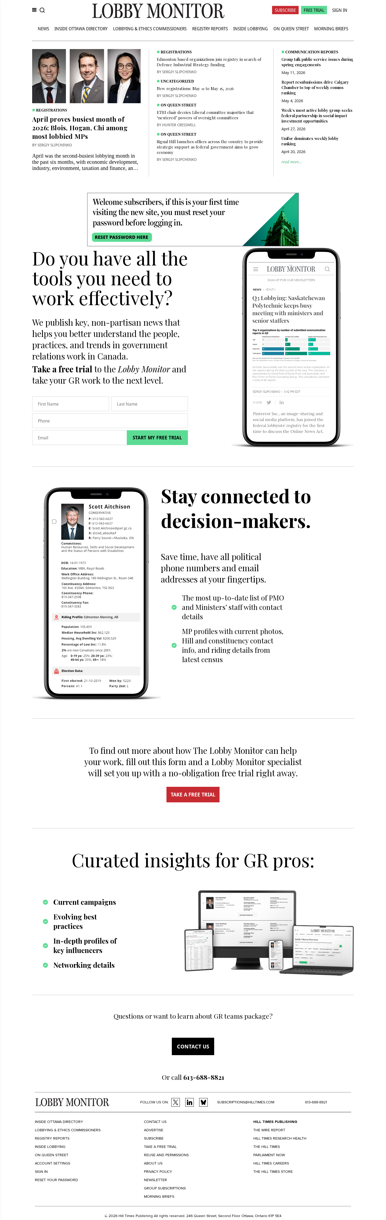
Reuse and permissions (166, 1155)
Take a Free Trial (160, 1146)
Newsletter (155, 1180)
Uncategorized (177, 81)
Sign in (41, 1171)
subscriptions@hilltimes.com (245, 1102)
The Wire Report (269, 1130)
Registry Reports (210, 28)
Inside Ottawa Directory (80, 28)
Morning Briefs (331, 28)
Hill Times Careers (271, 1163)
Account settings (52, 1163)
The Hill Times (266, 1146)
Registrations (51, 110)
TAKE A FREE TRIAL (193, 794)
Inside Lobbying (250, 28)
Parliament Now (269, 1155)
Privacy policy (158, 1171)
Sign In (339, 10)
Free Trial (314, 10)
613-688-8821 (316, 1102)
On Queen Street (291, 28)
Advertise (153, 1130)
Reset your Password (56, 1180)
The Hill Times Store (273, 1171)
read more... (291, 162)
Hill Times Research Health (279, 1138)
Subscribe (285, 10)
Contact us (193, 1046)
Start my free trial (157, 437)
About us (153, 1163)
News (43, 28)
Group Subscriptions (165, 1188)
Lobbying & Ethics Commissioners (150, 28)
